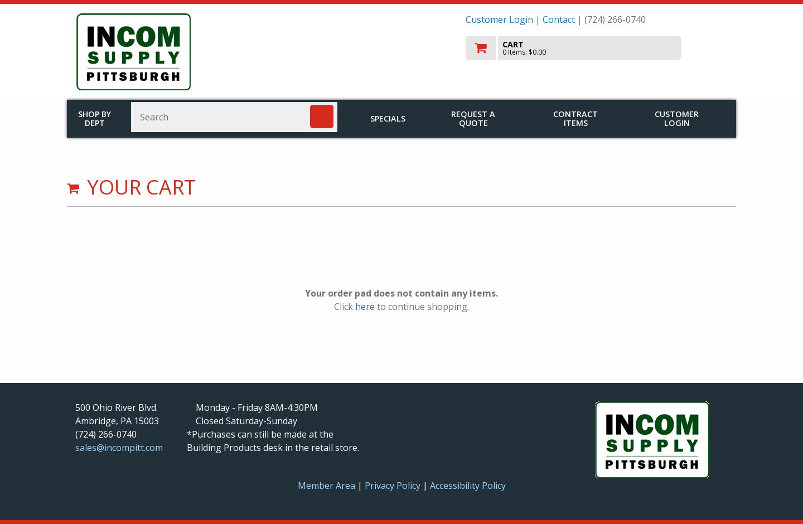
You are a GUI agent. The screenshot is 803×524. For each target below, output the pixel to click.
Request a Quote (473, 118)
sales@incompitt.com (119, 447)
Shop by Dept (94, 118)
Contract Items (575, 118)
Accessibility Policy (468, 485)
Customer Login (499, 19)
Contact (559, 19)
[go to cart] (597, 48)
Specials (387, 118)
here (365, 306)
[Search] (321, 116)
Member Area (326, 485)
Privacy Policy (394, 485)
